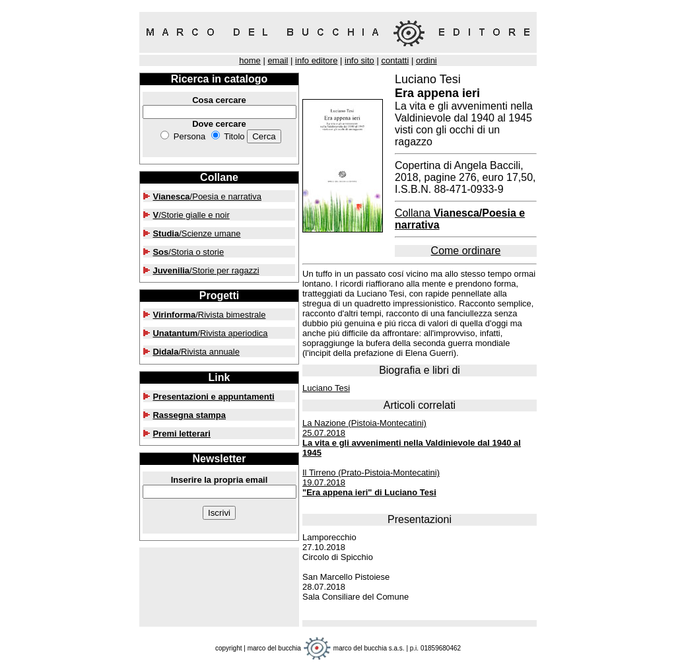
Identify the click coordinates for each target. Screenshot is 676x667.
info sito (359, 60)
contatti (395, 60)
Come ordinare (466, 250)
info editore (316, 60)
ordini (426, 60)
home (250, 60)
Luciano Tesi (326, 388)
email (277, 60)
